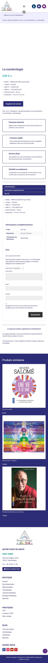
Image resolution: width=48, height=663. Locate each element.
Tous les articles (8, 629)
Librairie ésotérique (13, 20)
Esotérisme (6, 635)
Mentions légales (11, 657)
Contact (26, 659)
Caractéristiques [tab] (9, 187)
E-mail (7, 294)
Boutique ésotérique (9, 596)
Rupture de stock (13, 104)
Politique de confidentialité (25, 657)
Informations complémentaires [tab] (14, 190)
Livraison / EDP (7, 613)
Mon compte (6, 616)
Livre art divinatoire (29, 20)
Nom (7, 284)
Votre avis (9, 271)
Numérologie (17, 113)
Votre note (9, 268)
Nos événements (8, 584)
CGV (3, 610)
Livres (21, 20)
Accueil (4, 20)
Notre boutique (7, 587)
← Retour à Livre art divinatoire (12, 15)
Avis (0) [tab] (6, 193)
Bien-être (5, 598)
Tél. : (4, 564)
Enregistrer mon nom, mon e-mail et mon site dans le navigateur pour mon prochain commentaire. (21, 307)
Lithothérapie (7, 590)
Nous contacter (13, 569)
